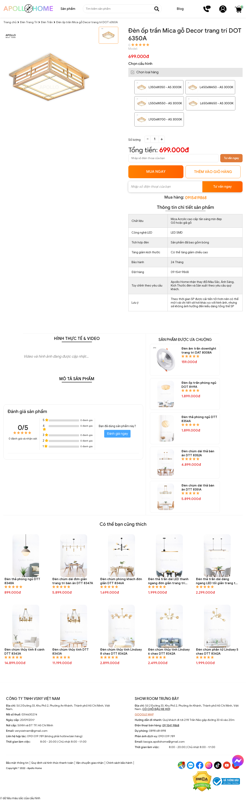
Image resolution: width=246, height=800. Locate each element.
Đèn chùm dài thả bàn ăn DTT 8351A (197, 487)
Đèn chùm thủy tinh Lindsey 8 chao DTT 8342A (121, 651)
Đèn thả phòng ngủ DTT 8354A (199, 419)
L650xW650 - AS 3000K (217, 103)
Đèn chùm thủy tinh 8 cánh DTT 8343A (24, 651)
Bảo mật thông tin (17, 763)
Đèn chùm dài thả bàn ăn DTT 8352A (197, 453)
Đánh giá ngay (117, 434)
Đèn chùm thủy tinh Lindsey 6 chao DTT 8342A (169, 651)
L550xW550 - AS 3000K (165, 103)
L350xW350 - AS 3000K (165, 87)
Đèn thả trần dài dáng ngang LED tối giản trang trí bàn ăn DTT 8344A (217, 581)
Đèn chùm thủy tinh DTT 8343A (70, 651)
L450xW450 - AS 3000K (216, 87)
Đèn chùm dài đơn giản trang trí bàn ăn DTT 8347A (72, 581)
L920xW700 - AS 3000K (165, 119)
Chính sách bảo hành (119, 763)
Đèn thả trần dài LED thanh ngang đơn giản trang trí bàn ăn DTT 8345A (168, 581)
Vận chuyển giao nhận (90, 763)
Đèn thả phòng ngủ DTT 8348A (22, 581)
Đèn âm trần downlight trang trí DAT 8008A (198, 350)
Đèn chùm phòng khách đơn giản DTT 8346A (121, 581)
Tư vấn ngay (231, 158)
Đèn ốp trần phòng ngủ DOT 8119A (198, 385)
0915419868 (196, 197)
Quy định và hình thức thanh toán (52, 763)
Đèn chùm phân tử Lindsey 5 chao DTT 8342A (217, 651)
